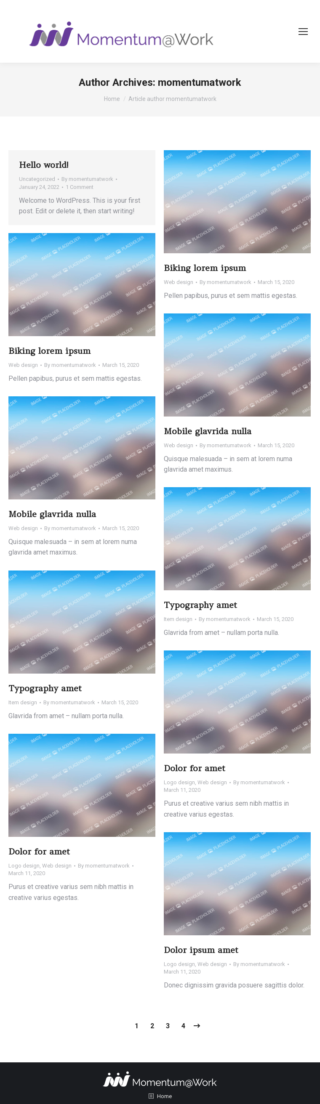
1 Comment (79, 187)
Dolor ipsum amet (201, 950)
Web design (178, 282)
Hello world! (43, 164)
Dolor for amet (194, 768)
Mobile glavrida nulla (207, 431)
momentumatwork (199, 82)
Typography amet (200, 605)
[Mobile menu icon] (303, 31)
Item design (178, 619)
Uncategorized (37, 179)
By (87, 179)
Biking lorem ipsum (205, 268)
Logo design (179, 782)
